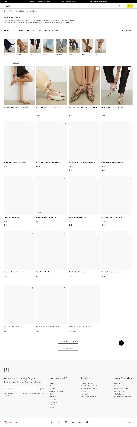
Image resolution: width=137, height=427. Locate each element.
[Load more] (68, 348)
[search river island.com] (103, 6)
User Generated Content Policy (90, 396)
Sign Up (41, 389)
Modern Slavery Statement (122, 396)
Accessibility (85, 394)
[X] (59, 422)
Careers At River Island (121, 388)
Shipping (51, 383)
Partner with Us (119, 391)
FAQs (50, 394)
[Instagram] (66, 422)
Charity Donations (120, 394)
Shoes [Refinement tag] (16, 62)
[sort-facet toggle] (127, 30)
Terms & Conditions (87, 383)
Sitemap (51, 407)
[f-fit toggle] (34, 30)
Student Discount (54, 405)
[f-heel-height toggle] (49, 30)
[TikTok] (87, 422)
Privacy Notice (8, 395)
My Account (52, 399)
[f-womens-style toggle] (15, 30)
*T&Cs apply (7, 393)
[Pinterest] (73, 422)
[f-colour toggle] (21, 30)
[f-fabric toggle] (40, 30)
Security (83, 391)
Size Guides (52, 388)
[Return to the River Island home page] (10, 6)
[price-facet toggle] (57, 30)
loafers (20, 22)
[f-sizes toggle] (29, 30)
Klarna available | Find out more (98, 1)
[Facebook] (51, 422)
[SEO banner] (41, 21)
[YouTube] (80, 422)
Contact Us (52, 396)
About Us (117, 383)
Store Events (53, 402)
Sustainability (118, 386)
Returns (51, 386)
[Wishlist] (32, 68)
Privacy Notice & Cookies (89, 388)
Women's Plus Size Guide (56, 391)
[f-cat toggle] (7, 30)
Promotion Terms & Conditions (90, 386)
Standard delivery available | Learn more (39, 1)
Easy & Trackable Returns (68, 1)
